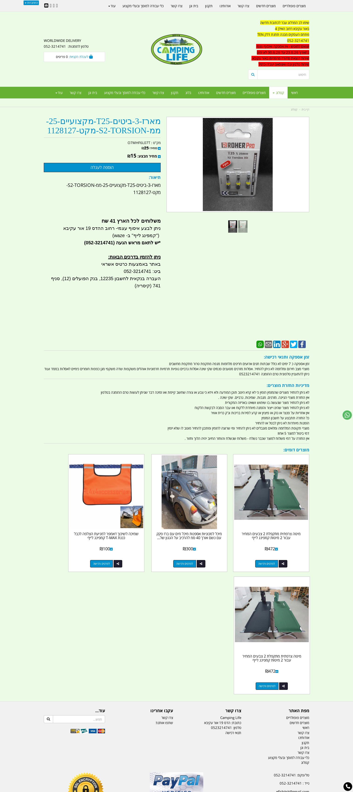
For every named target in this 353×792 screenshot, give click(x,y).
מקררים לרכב (121, 765)
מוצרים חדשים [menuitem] (226, 92)
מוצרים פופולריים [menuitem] (254, 92)
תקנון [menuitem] (174, 92)
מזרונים (104, 765)
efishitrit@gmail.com (292, 654)
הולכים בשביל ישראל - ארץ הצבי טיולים (176, 671)
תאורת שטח (141, 765)
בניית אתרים (160, 789)
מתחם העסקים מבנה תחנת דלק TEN (283, 34)
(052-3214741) (98, 242)
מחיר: (149, 148)
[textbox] (278, 43)
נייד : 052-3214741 (294, 646)
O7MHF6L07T (139, 142)
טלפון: (237, 590)
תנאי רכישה (233, 595)
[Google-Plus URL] (53, 5)
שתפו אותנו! (164, 585)
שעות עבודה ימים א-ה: (279, 676)
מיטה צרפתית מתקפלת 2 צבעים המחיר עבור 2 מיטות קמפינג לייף (278, 521)
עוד (59, 92)
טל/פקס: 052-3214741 (291, 637)
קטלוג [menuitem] (278, 92)
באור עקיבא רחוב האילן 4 (292, 28)
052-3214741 (298, 40)
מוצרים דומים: (296, 450)
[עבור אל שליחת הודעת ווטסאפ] (347, 415)
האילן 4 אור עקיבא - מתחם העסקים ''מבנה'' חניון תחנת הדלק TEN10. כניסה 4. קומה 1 (271, 665)
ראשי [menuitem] (294, 92)
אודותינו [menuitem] (203, 92)
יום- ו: (268, 700)
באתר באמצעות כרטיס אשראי (131, 264)
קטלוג (294, 109)
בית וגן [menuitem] (92, 92)
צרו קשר (233, 573)
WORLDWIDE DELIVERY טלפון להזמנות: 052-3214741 (66, 43)
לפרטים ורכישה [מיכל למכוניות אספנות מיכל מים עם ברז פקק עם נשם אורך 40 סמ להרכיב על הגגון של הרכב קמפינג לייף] (205, 549)
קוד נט (170, 789)
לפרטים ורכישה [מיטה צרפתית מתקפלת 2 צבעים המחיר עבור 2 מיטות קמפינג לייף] (274, 549)
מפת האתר (299, 573)
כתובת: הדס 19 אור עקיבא (222, 585)
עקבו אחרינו (161, 573)
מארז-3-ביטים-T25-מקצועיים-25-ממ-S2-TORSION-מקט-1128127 (103, 126)
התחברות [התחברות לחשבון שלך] (31, 3)
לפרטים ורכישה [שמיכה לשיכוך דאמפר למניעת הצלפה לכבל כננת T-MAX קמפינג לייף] (137, 549)
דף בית (305, 109)
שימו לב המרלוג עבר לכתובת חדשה (284, 22)
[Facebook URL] (57, 5)
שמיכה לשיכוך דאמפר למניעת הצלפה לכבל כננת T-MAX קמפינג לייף (142, 523)
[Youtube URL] (50, 5)
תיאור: (155, 177)
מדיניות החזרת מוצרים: (288, 385)
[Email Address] (46, 5)
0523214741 (221, 590)
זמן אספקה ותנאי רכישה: (286, 357)
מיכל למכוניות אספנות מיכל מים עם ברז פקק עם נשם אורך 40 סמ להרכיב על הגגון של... (210, 523)
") (158, 235)
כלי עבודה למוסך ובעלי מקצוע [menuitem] (124, 92)
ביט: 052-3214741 (142, 271)
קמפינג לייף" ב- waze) (134, 235)
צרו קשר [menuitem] (158, 92)
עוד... (100, 573)
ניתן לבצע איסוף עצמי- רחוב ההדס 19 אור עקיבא (111, 228)
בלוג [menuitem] (188, 92)
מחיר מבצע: (147, 156)
